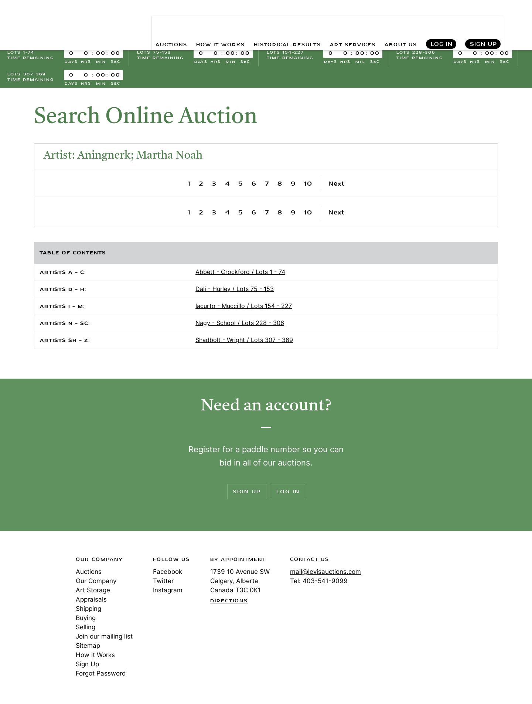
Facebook (167, 571)
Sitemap (88, 645)
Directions (229, 601)
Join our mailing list (104, 636)
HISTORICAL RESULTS (270, 22)
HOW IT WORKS (195, 22)
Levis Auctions (46, 22)
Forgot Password (101, 673)
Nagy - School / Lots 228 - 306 (239, 322)
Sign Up (483, 22)
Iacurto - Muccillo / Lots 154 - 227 (243, 305)
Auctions (89, 571)
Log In (441, 22)
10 (308, 183)
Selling (85, 627)
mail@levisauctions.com (325, 571)
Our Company (96, 581)
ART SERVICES (344, 22)
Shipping (88, 608)
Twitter (163, 581)
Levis (31, 585)
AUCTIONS (139, 22)
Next (336, 183)
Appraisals (91, 599)
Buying (86, 618)
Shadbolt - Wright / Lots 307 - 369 (244, 339)
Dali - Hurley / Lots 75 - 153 (234, 288)
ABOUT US (397, 22)
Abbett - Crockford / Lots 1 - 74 (240, 271)
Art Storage (93, 590)
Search (518, 22)
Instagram (168, 590)
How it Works (95, 655)
